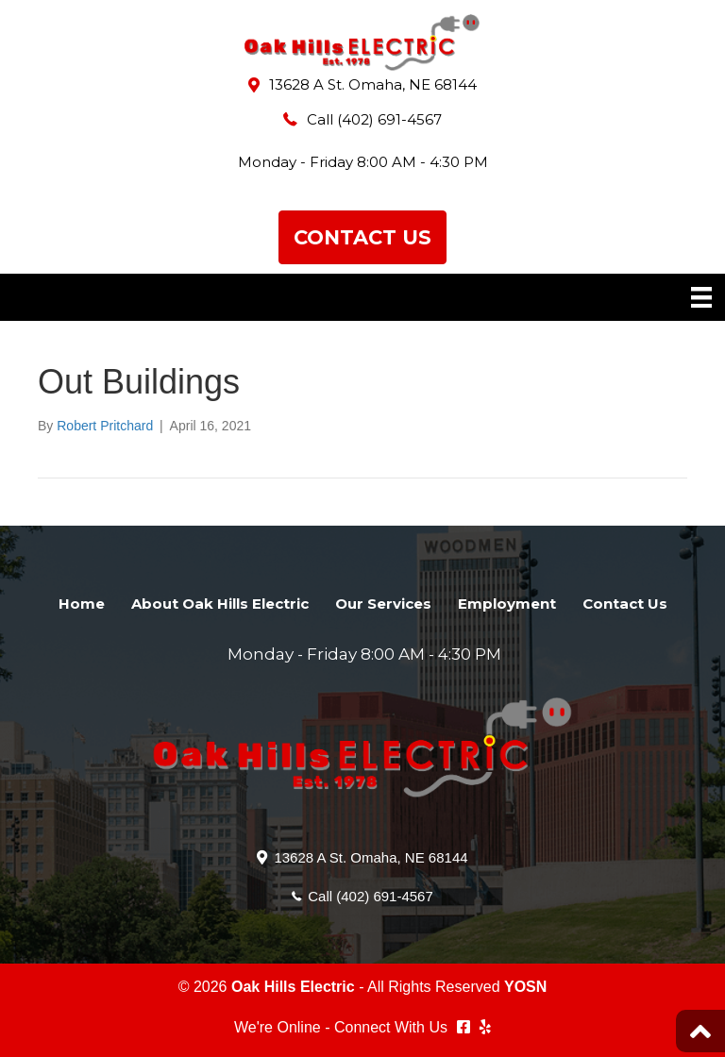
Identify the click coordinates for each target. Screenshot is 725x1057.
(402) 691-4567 (389, 119)
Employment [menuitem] (507, 603)
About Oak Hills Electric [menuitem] (220, 603)
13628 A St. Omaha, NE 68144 (373, 84)
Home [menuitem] (82, 603)
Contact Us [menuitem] (624, 603)
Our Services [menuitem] (383, 603)
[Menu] (701, 297)
